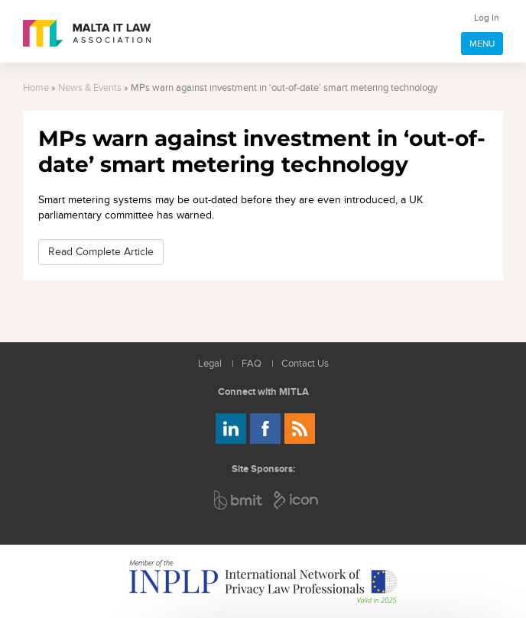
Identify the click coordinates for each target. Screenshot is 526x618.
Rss (299, 428)
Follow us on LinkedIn (231, 428)
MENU (482, 43)
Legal (210, 364)
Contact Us (305, 364)
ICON (297, 500)
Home (36, 88)
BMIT (239, 500)
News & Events (90, 88)
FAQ (251, 364)
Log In (486, 17)
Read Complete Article (101, 251)
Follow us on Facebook (265, 428)
